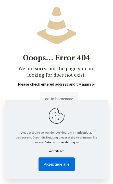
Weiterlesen (57, 151)
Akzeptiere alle (56, 164)
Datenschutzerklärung (60, 142)
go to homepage (59, 99)
